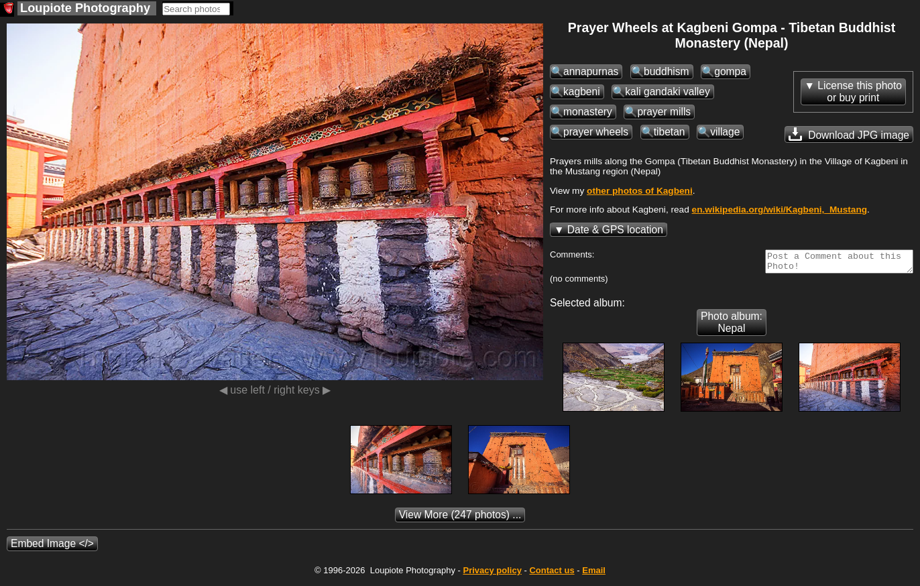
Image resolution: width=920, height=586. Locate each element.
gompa (730, 71)
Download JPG (849, 134)
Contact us (551, 574)
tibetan (669, 131)
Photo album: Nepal (731, 326)
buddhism (666, 71)
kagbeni (581, 91)
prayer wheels (595, 131)
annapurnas (590, 71)
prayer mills (664, 111)
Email (594, 574)
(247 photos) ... (460, 518)
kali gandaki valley (667, 91)
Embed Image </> (52, 547)
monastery (587, 111)
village (725, 131)
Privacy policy (492, 574)
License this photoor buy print (859, 91)
